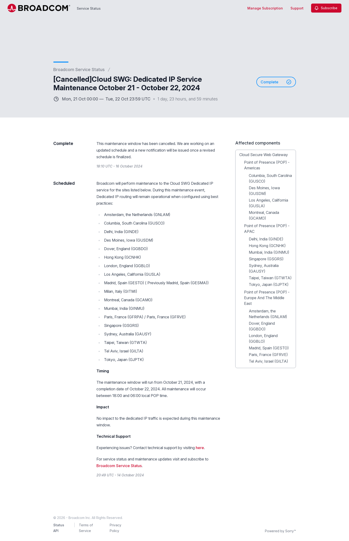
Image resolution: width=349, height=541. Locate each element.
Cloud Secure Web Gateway (263, 154)
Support (297, 8)
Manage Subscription (265, 8)
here (200, 447)
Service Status (89, 8)
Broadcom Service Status (79, 69)
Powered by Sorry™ (280, 531)
